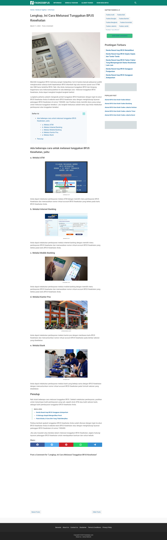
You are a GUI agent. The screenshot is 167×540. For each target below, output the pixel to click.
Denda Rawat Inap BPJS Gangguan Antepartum (52, 412)
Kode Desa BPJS (103, 3)
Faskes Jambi (123, 26)
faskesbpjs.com (88, 535)
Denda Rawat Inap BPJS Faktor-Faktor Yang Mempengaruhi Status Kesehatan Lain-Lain (121, 62)
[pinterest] (66, 445)
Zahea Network (86, 537)
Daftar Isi (35, 114)
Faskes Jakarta (111, 26)
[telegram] (95, 445)
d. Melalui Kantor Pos (50, 132)
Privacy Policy (107, 527)
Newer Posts (36, 512)
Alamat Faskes (87, 3)
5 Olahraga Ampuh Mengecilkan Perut (49, 415)
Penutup (40, 139)
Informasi (57, 3)
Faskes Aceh (110, 15)
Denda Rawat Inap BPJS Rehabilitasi (120, 50)
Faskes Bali (121, 15)
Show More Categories (119, 36)
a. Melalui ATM (47, 125)
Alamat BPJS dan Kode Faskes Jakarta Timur (120, 111)
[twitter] (52, 445)
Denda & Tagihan (71, 3)
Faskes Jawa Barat (112, 30)
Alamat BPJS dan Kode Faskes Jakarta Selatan (121, 107)
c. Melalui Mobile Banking (52, 130)
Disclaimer (83, 527)
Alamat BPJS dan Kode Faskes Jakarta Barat (120, 115)
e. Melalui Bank (48, 135)
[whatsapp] (80, 445)
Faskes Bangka (111, 18)
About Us (66, 527)
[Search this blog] (135, 2)
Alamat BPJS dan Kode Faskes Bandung (118, 103)
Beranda (58, 527)
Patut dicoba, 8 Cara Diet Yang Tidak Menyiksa (52, 418)
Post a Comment (47, 26)
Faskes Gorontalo (126, 22)
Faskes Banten (124, 18)
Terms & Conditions (94, 527)
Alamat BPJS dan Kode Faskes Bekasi (117, 100)
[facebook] (37, 445)
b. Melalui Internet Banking (52, 127)
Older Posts (97, 512)
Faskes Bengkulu (111, 22)
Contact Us (74, 527)
